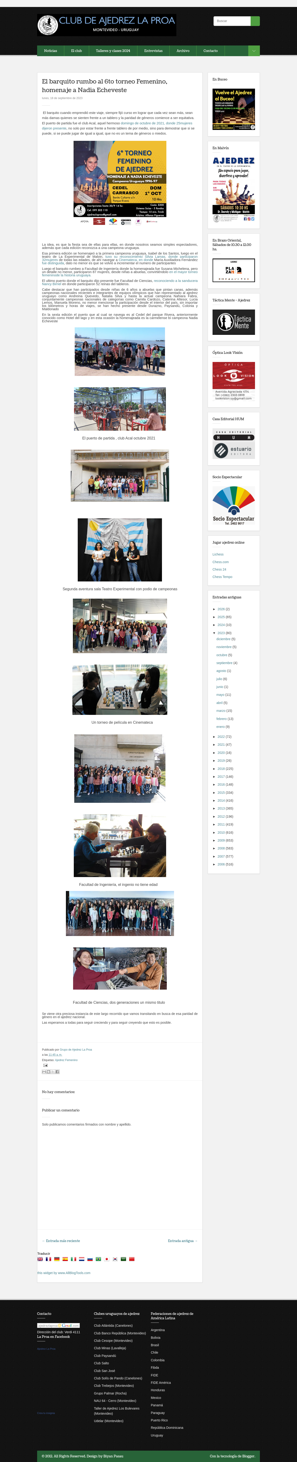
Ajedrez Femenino (66, 1060)
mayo (220, 695)
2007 (222, 856)
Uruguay (157, 1435)
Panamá (157, 1405)
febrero (222, 719)
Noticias (50, 51)
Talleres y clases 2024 (113, 51)
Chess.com (221, 562)
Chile (154, 1352)
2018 (222, 769)
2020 (222, 753)
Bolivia (155, 1337)
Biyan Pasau (113, 1456)
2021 (222, 744)
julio (219, 679)
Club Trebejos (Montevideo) (114, 1386)
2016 (222, 784)
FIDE (154, 1375)
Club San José (104, 1371)
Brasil (155, 1345)
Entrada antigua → (183, 1241)
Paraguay (158, 1413)
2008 (222, 848)
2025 (222, 617)
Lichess (218, 554)
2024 (222, 625)
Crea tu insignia (46, 1413)
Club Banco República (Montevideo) (120, 1333)
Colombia (158, 1360)
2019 (222, 760)
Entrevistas (153, 51)
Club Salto (101, 1363)
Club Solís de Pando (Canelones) (118, 1378)
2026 (222, 609)
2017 (222, 776)
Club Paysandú (105, 1356)
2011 (222, 824)
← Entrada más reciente (61, 1241)
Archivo (183, 51)
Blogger (248, 1456)
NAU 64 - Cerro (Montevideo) (115, 1401)
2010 (222, 832)
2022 (222, 737)
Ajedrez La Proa (46, 1348)
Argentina (158, 1330)
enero (221, 727)
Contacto (210, 51)
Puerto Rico (159, 1420)
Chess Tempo (222, 577)
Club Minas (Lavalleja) (110, 1348)
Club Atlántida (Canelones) (113, 1325)
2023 (222, 633)
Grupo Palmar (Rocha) (110, 1393)
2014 (222, 800)
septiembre (224, 663)
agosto (221, 671)
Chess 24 (219, 569)
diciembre (224, 639)
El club (76, 51)
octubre (222, 655)
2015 (222, 792)
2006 (222, 864)
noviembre (224, 647)
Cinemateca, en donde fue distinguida (120, 261)
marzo (221, 711)
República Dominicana (167, 1428)
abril (219, 703)
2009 (222, 840)
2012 (222, 816)
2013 (222, 808)
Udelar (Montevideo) (108, 1421)
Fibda (155, 1367)
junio (220, 687)
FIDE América (161, 1383)
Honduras (158, 1390)
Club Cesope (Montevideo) (113, 1341)
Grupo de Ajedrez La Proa (76, 1049)
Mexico (156, 1398)
